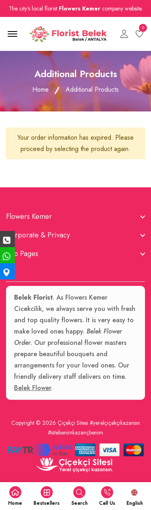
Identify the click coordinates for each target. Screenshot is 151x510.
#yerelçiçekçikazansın (115, 423)
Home (40, 89)
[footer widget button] (75, 216)
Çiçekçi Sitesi (73, 423)
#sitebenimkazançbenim (75, 432)
